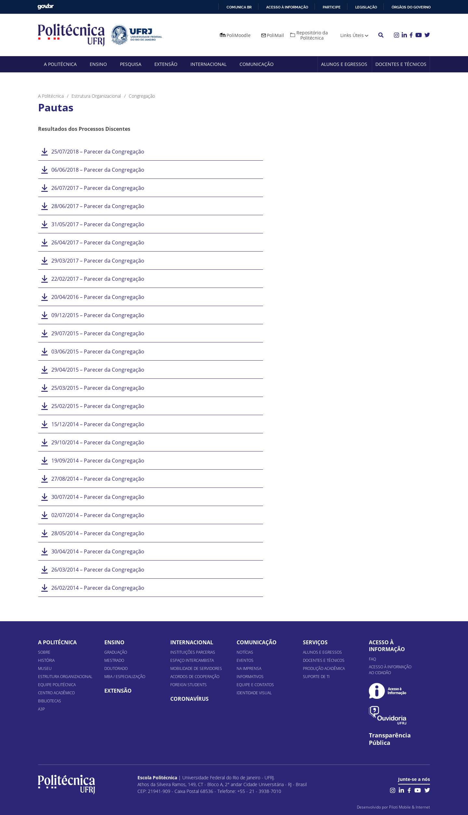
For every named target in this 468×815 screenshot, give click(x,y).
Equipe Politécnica (57, 684)
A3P (41, 709)
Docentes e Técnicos (400, 64)
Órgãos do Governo (411, 7)
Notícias (245, 652)
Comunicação (257, 64)
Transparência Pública (390, 739)
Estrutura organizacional (65, 676)
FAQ (372, 659)
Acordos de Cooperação (194, 676)
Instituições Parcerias (192, 652)
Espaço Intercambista (192, 660)
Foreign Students (188, 684)
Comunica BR (239, 7)
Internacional (208, 64)
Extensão (165, 64)
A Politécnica (60, 64)
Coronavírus (189, 698)
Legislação (366, 7)
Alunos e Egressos (344, 64)
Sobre (44, 652)
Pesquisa (130, 64)
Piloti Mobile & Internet (409, 807)
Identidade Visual (254, 693)
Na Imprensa (249, 668)
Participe (332, 7)
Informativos (250, 676)
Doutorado (116, 668)
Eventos (245, 660)
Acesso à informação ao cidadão (390, 669)
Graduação (115, 652)
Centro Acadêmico (56, 693)
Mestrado (114, 660)
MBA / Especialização (124, 676)
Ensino (98, 64)
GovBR (45, 7)
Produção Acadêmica (324, 668)
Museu (45, 668)
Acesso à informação (287, 7)
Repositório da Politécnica (312, 35)
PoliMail (275, 35)
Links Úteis (352, 35)
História (46, 660)
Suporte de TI (316, 676)
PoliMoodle (239, 35)
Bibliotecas (49, 701)
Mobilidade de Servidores (196, 668)
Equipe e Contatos (255, 684)
